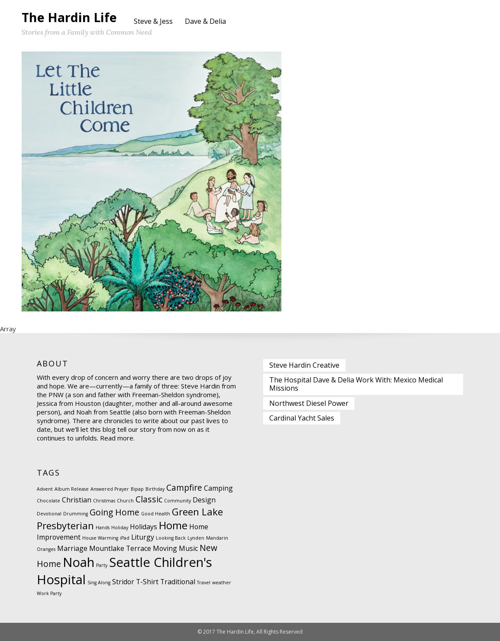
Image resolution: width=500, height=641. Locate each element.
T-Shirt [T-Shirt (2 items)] (147, 581)
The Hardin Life (69, 17)
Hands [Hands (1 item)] (103, 527)
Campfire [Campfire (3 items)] (184, 487)
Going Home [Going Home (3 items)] (114, 512)
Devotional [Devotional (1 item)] (49, 514)
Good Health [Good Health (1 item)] (155, 514)
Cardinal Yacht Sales (301, 418)
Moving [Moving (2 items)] (165, 548)
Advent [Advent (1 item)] (45, 489)
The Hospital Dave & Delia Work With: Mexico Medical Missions (356, 384)
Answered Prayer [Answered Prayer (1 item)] (109, 489)
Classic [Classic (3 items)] (148, 499)
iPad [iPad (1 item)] (124, 538)
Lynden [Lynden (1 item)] (195, 538)
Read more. (117, 438)
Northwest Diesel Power (308, 403)
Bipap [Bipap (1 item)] (137, 489)
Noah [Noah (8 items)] (78, 562)
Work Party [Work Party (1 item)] (49, 593)
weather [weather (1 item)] (221, 582)
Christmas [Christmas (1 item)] (104, 501)
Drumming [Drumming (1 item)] (75, 514)
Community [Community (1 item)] (177, 501)
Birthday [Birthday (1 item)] (155, 489)
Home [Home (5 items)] (173, 525)
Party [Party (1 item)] (101, 565)
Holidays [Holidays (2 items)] (143, 526)
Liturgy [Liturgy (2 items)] (142, 537)
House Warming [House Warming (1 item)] (100, 538)
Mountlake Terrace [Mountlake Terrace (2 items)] (120, 548)
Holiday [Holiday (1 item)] (119, 527)
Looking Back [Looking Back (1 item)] (171, 538)
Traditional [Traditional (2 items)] (177, 581)
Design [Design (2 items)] (204, 500)
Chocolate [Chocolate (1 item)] (48, 501)
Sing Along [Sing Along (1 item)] (98, 582)
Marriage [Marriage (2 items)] (72, 548)
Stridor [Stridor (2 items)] (123, 581)
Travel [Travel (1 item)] (203, 582)
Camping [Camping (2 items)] (218, 488)
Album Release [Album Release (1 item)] (72, 489)
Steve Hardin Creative (304, 365)
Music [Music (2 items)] (188, 548)
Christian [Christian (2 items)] (76, 500)
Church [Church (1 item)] (125, 501)
